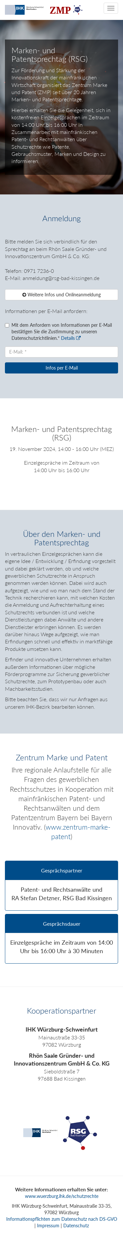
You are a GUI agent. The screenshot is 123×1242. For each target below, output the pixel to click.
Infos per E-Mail (62, 368)
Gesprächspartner (61, 870)
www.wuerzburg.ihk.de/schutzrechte (61, 1196)
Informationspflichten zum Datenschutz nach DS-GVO (61, 1219)
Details (71, 338)
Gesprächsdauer (61, 924)
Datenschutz (76, 1225)
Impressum (48, 1225)
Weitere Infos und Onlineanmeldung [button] (61, 294)
